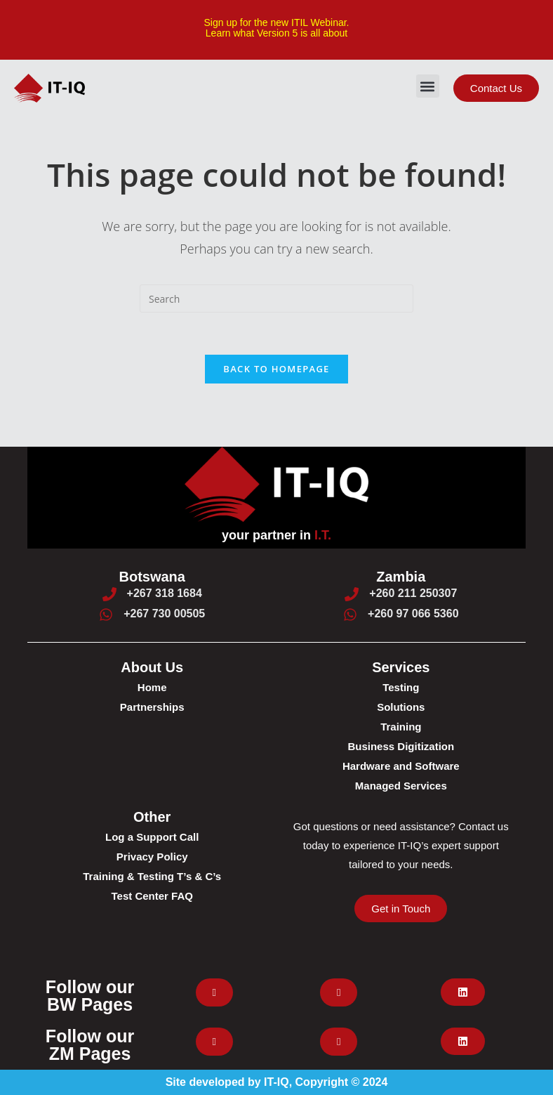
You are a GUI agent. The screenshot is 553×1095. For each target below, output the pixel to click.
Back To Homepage (276, 368)
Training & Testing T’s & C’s (152, 876)
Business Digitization (400, 746)
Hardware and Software (401, 766)
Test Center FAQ (151, 896)
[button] (427, 86)
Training (400, 727)
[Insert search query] (276, 298)
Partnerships (152, 707)
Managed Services (401, 786)
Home (152, 687)
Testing (400, 687)
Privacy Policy (152, 857)
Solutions (401, 707)
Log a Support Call (152, 837)
